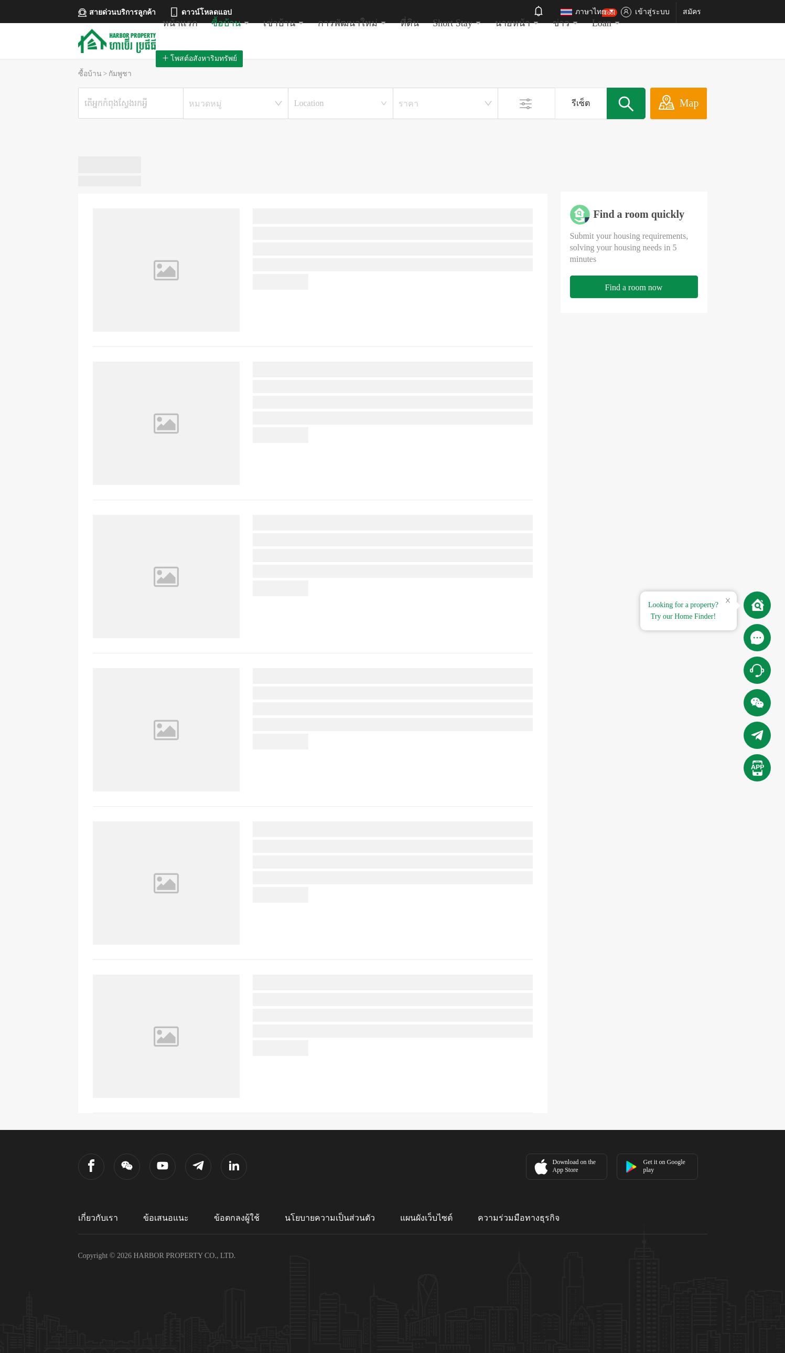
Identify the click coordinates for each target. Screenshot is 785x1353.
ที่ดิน (409, 23)
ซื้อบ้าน (230, 23)
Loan (606, 18)
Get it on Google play (655, 1166)
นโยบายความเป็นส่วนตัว (330, 1217)
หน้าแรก (180, 23)
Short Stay (457, 23)
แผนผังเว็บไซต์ (426, 1217)
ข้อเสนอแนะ (166, 1217)
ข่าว (565, 23)
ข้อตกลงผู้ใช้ (237, 1217)
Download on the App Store (564, 1166)
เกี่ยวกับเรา (98, 1217)
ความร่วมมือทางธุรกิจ (519, 1217)
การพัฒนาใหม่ (352, 23)
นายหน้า (517, 23)
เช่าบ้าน (283, 23)
